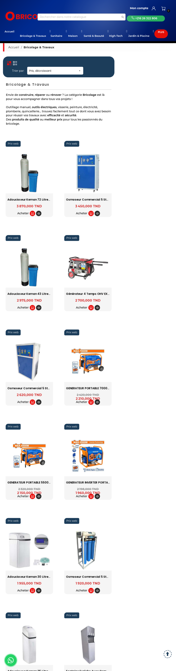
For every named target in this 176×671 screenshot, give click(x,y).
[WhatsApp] (11, 660)
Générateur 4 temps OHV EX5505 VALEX (95, 294)
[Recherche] (82, 17)
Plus (161, 32)
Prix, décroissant (55, 71)
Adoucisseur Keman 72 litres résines (34, 200)
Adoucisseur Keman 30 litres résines (34, 577)
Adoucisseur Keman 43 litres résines (34, 294)
